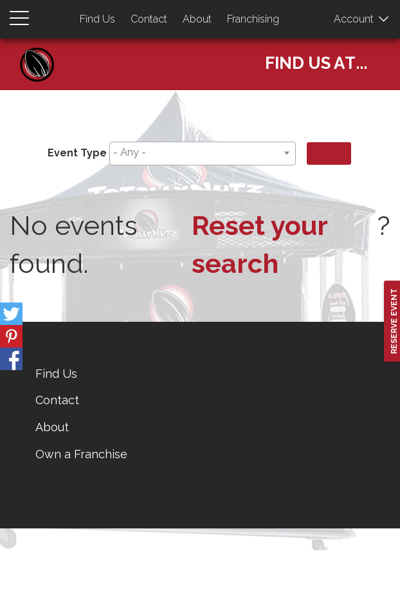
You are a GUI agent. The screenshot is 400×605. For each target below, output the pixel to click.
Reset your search (259, 244)
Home (42, 52)
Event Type (77, 153)
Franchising (253, 19)
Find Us (97, 19)
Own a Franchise (81, 454)
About (197, 19)
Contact (149, 19)
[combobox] (202, 153)
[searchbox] (200, 152)
